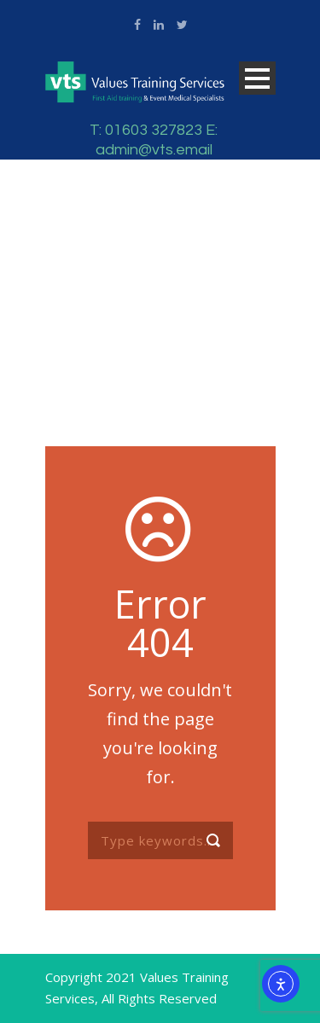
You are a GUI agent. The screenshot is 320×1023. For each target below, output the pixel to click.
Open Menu (257, 78)
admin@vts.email (154, 150)
